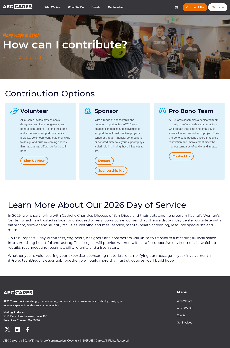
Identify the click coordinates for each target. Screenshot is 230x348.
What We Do (76, 7)
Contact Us (181, 156)
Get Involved (116, 7)
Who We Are (52, 7)
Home (8, 58)
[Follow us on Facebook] (28, 329)
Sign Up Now (34, 161)
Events (96, 7)
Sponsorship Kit (111, 170)
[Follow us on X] (7, 329)
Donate (104, 161)
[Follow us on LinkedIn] (18, 329)
